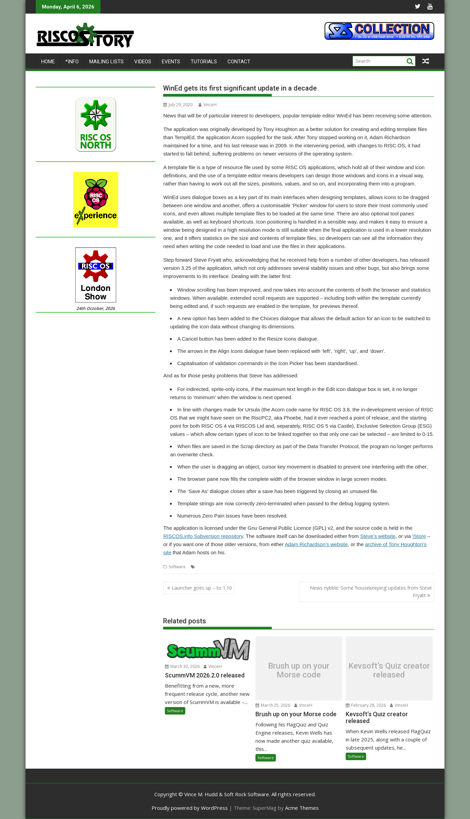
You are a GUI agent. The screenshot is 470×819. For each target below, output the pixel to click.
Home (48, 62)
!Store (419, 536)
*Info (72, 62)
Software (177, 567)
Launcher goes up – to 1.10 (202, 588)
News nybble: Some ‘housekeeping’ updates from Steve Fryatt (371, 592)
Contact (239, 62)
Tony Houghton (332, 567)
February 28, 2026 (366, 705)
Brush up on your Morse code (298, 670)
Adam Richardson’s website (316, 544)
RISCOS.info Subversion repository (203, 536)
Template (282, 567)
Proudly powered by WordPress (190, 807)
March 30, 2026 (182, 666)
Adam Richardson (214, 567)
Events (171, 62)
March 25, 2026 (272, 705)
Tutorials (204, 62)
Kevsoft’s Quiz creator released (389, 670)
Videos (142, 62)
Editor (240, 567)
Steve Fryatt (259, 567)
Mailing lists (106, 62)
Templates (304, 567)
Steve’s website (377, 536)
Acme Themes (302, 807)
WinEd (356, 567)
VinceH (208, 105)
